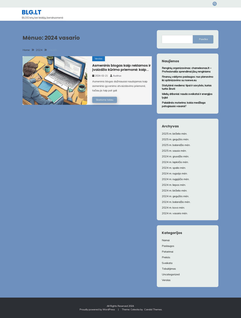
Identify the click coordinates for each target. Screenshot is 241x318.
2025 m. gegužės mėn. (175, 139)
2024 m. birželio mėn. (174, 190)
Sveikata (167, 263)
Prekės (166, 257)
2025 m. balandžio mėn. (176, 145)
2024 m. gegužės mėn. (175, 196)
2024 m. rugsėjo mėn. (174, 173)
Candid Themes (153, 309)
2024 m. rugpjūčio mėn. (175, 179)
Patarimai (167, 251)
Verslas (98, 58)
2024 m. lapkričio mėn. (175, 162)
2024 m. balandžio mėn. (176, 202)
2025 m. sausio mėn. (174, 150)
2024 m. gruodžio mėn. (175, 156)
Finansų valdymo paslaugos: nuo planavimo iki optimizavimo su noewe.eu (187, 78)
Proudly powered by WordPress (97, 309)
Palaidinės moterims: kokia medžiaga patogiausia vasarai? (183, 104)
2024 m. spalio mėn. (174, 167)
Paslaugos (168, 246)
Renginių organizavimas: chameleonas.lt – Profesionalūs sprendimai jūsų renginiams (186, 69)
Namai (166, 240)
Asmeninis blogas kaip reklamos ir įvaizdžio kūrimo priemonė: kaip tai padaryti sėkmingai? (121, 69)
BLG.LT (31, 12)
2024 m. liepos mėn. (174, 184)
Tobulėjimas (169, 268)
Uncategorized (171, 274)
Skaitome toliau (104, 99)
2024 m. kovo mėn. (173, 207)
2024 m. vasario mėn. (175, 213)
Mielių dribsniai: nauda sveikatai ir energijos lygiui (187, 95)
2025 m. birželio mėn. (174, 133)
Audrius (117, 75)
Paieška (203, 39)
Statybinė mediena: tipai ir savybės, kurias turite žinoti (187, 87)
